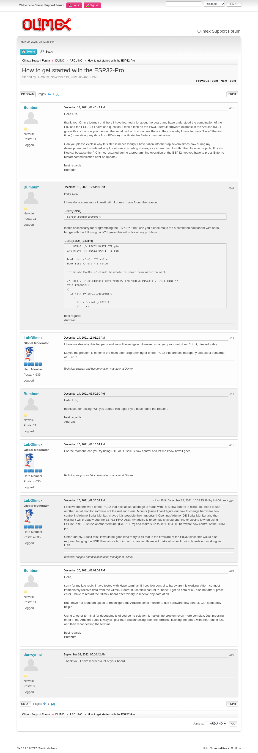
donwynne (33, 655)
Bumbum (31, 108)
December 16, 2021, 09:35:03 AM (84, 500)
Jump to (198, 723)
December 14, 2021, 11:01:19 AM (84, 337)
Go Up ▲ (236, 748)
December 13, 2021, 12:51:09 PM (84, 187)
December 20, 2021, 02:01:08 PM (84, 570)
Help (205, 748)
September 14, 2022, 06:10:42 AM (85, 654)
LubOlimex (33, 338)
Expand (87, 240)
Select (76, 211)
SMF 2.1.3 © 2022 (27, 748)
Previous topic (207, 80)
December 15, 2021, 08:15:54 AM (84, 444)
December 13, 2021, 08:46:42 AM (84, 107)
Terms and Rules (219, 748)
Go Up (25, 703)
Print (232, 94)
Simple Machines (47, 748)
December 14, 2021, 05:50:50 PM (84, 393)
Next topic (228, 80)
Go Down (27, 94)
